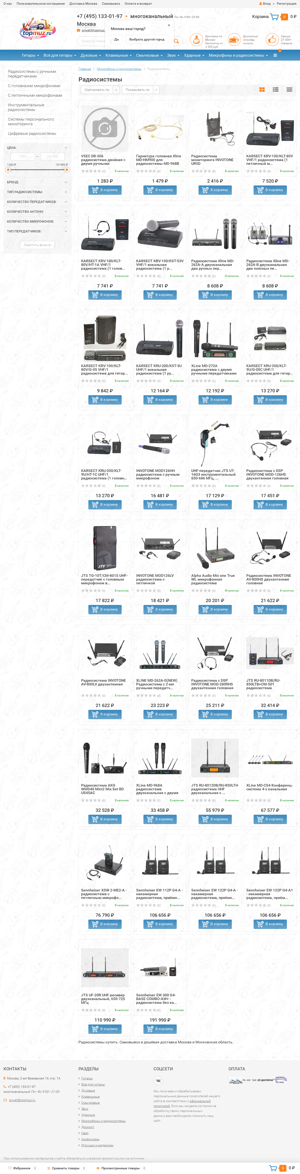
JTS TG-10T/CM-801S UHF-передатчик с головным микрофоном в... (104, 579)
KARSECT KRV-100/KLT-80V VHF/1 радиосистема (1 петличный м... (269, 160)
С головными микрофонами (34, 85)
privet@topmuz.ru (95, 30)
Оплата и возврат (138, 3)
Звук (171, 55)
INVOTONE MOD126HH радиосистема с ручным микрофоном (158, 474)
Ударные (192, 55)
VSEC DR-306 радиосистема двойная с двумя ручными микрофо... (103, 161)
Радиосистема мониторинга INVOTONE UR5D (212, 160)
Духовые (89, 55)
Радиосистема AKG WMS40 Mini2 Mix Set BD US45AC (102, 789)
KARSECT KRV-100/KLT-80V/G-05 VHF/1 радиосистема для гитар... (104, 369)
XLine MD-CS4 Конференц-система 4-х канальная (269, 787)
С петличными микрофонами (35, 95)
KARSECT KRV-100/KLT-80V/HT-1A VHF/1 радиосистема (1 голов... (103, 265)
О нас (8, 3)
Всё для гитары (58, 55)
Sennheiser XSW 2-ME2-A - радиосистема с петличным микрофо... (104, 894)
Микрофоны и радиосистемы (236, 55)
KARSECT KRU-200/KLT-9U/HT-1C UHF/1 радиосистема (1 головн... (104, 474)
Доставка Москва (83, 3)
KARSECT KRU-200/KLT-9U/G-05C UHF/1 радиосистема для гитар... (269, 369)
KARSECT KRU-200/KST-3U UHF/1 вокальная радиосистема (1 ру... (159, 369)
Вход (264, 3)
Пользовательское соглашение (41, 3)
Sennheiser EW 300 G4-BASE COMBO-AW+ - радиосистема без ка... (156, 999)
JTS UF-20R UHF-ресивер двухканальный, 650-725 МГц (103, 999)
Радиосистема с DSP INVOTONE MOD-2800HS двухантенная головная (212, 684)
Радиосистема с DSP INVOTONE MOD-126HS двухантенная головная (267, 474)
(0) (93, 171)
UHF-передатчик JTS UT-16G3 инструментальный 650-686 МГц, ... (213, 474)
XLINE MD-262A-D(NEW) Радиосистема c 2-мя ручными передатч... (156, 684)
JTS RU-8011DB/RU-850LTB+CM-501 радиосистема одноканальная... (263, 686)
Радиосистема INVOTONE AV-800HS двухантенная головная (268, 579)
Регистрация (286, 3)
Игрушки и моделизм (97, 1145)
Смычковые (147, 55)
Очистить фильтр (37, 245)
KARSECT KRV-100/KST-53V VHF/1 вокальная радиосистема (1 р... (160, 265)
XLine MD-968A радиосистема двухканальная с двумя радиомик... (157, 791)
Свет (85, 1133)
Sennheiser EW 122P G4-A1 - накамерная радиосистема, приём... (269, 894)
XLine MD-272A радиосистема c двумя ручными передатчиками (213, 369)
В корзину (109, 190)
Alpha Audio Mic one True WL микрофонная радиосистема (213, 579)
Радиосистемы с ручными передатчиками (32, 73)
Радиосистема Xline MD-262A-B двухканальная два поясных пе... (267, 265)
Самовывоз (111, 3)
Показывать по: (138, 90)
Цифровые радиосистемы (32, 133)
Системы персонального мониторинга (31, 121)
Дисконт (87, 1127)
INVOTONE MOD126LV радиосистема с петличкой (155, 579)
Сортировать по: (97, 90)
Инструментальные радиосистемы (26, 107)
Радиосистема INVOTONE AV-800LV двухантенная (103, 682)
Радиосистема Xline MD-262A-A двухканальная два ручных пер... (212, 265)
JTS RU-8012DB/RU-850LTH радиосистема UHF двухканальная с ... (214, 789)
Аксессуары (90, 1139)
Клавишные (116, 55)
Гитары (28, 55)
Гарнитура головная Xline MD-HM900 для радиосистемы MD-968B (158, 160)
